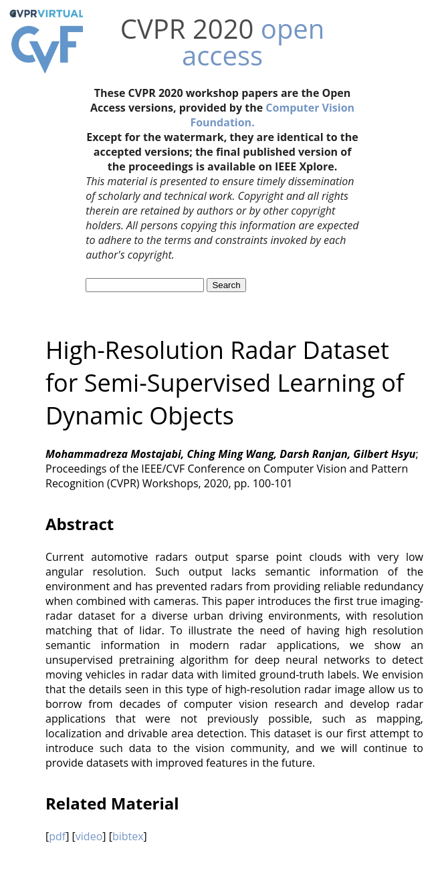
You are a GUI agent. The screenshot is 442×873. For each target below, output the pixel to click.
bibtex (128, 836)
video (89, 836)
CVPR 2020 (187, 28)
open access (253, 42)
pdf (57, 836)
